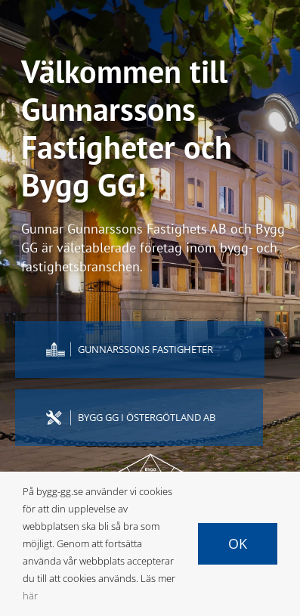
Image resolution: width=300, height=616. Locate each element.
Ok (237, 543)
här (30, 595)
